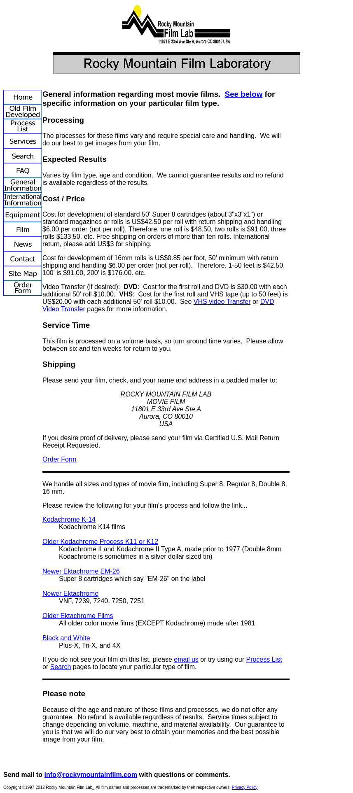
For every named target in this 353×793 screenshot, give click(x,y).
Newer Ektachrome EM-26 (81, 571)
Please (52, 505)
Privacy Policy (244, 787)
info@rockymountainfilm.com (90, 774)
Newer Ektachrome (70, 593)
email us (186, 659)
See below (243, 94)
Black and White (66, 637)
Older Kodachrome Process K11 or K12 (100, 541)
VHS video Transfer (222, 301)
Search (60, 666)
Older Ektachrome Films (77, 615)
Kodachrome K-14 (69, 519)
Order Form (59, 459)
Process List (264, 659)
